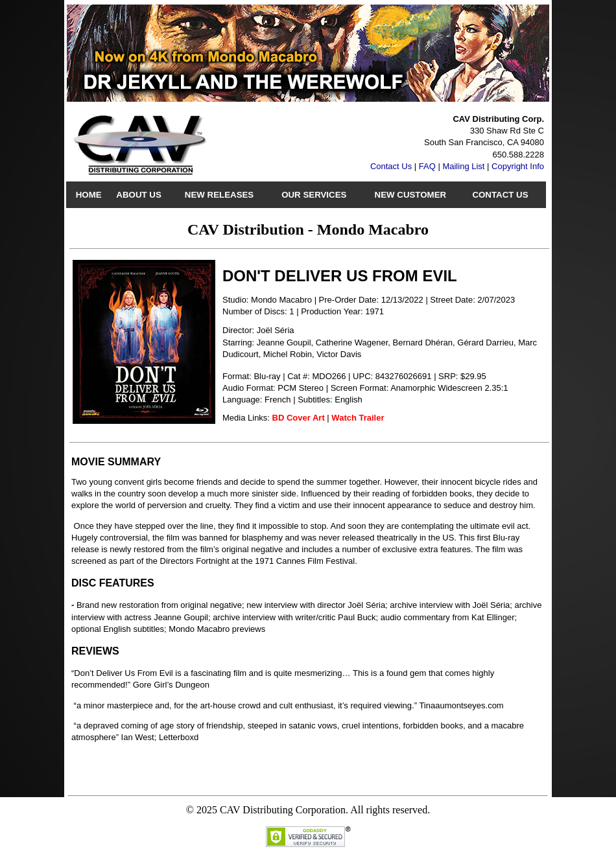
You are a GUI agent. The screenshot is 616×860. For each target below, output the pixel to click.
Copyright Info (518, 166)
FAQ (427, 166)
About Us (138, 195)
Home (89, 195)
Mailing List (463, 166)
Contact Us (391, 166)
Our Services (313, 195)
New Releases (219, 195)
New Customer (411, 195)
